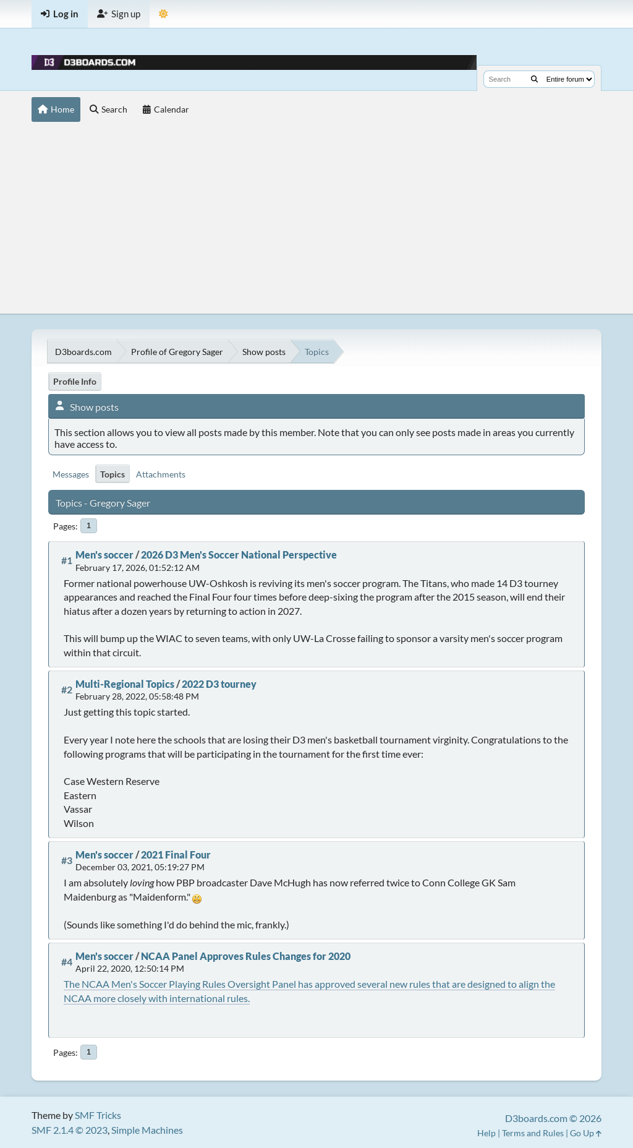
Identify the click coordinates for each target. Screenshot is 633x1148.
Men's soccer (104, 554)
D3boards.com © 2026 (553, 1118)
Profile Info (74, 381)
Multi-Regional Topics (124, 684)
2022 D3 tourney (219, 684)
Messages (71, 474)
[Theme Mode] (163, 14)
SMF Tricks (98, 1115)
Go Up (585, 1133)
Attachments (160, 474)
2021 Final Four (176, 854)
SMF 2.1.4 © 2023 (70, 1130)
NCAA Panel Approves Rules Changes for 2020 (245, 956)
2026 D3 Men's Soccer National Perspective (239, 554)
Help (486, 1133)
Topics (112, 474)
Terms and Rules (533, 1133)
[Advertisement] (316, 220)
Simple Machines (147, 1130)
